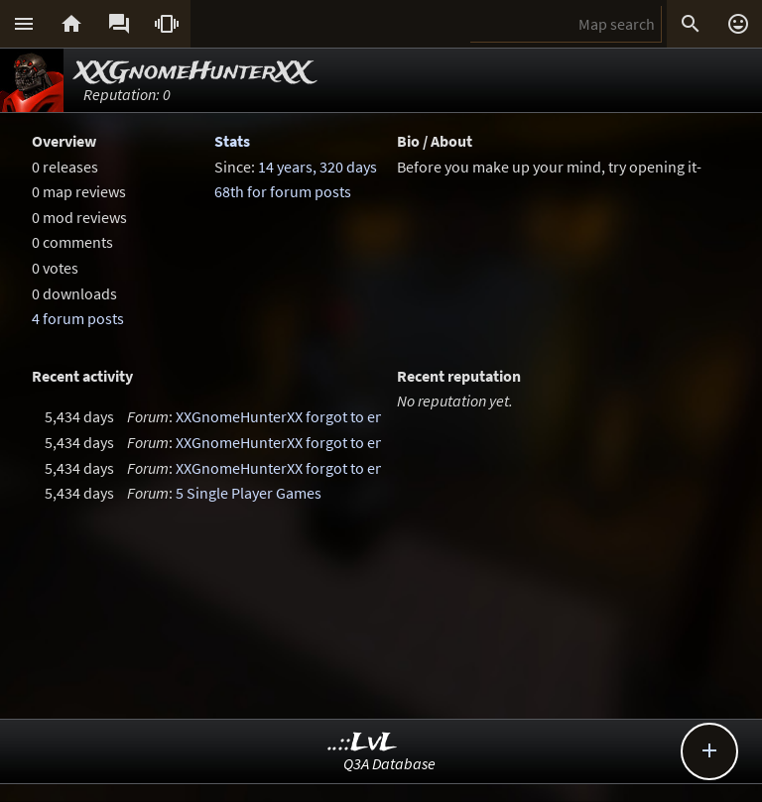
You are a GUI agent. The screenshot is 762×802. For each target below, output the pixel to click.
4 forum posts (78, 318)
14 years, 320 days (317, 166)
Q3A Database (389, 763)
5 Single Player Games (248, 493)
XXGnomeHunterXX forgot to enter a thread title (333, 416)
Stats (232, 141)
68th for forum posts (282, 191)
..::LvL (362, 743)
